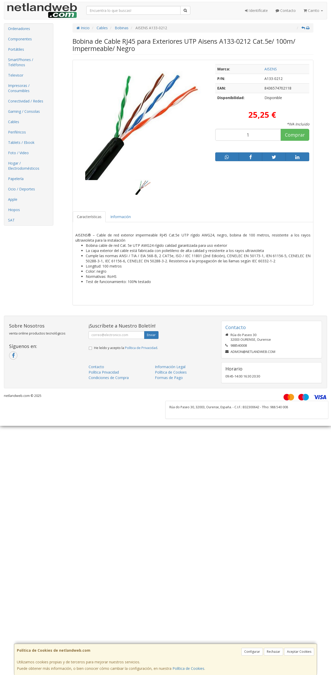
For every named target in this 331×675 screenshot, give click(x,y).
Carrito (313, 10)
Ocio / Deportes (21, 189)
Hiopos (14, 209)
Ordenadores (19, 28)
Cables (13, 121)
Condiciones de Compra (109, 377)
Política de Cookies (188, 668)
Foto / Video (18, 152)
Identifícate (256, 10)
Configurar (252, 651)
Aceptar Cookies (299, 651)
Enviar (151, 335)
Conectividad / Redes (25, 101)
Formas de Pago (169, 377)
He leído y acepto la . (126, 348)
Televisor (15, 75)
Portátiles (16, 49)
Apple (12, 199)
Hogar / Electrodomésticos (23, 166)
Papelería (16, 178)
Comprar (295, 135)
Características (89, 216)
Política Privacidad (104, 372)
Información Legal (170, 366)
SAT (11, 220)
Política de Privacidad (141, 348)
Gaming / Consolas (24, 111)
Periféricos (17, 132)
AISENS (270, 68)
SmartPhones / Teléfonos (20, 62)
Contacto (286, 10)
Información (120, 216)
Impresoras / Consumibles (19, 88)
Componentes (20, 38)
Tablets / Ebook (21, 142)
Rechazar (273, 651)
